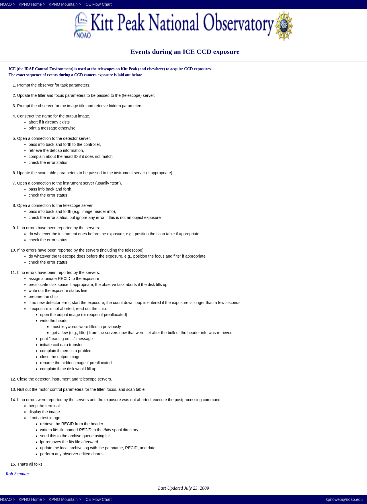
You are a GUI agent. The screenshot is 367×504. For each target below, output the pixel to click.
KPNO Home (30, 4)
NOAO (6, 4)
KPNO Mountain (63, 4)
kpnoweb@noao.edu (344, 499)
